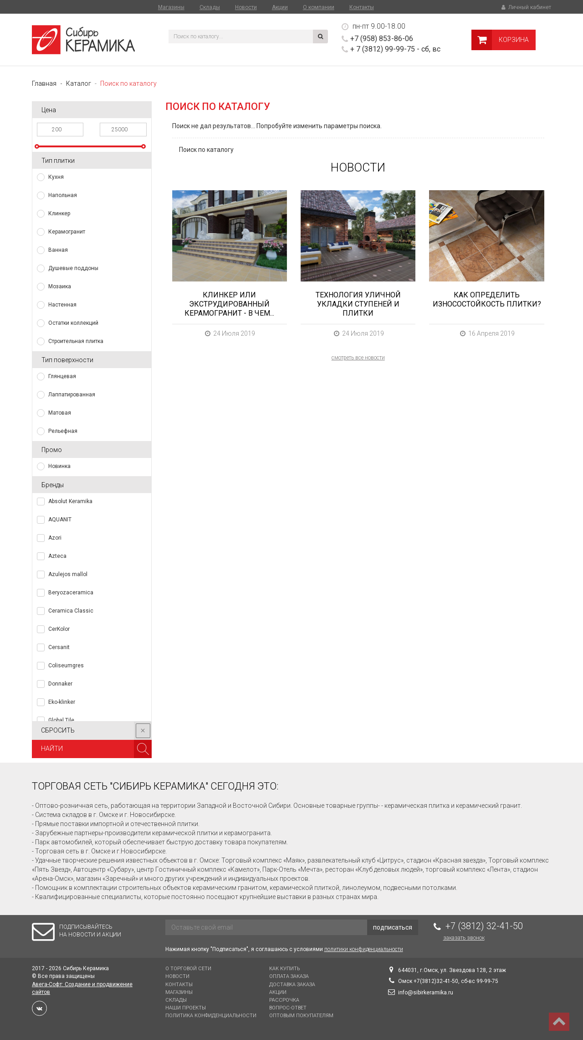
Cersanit (59, 647)
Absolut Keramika (70, 501)
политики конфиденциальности (363, 949)
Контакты (361, 7)
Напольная (62, 195)
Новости (246, 7)
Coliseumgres (66, 665)
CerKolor (59, 629)
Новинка (59, 466)
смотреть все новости (358, 357)
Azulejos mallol (67, 574)
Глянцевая (62, 376)
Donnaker (60, 684)
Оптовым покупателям (301, 1016)
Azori (54, 538)
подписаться (392, 927)
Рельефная (62, 431)
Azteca (57, 556)
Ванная (58, 250)
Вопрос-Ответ (288, 1008)
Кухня (56, 177)
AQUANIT (60, 519)
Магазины (171, 7)
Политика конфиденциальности (210, 1016)
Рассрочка (284, 1000)
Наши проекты (185, 1008)
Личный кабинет (525, 7)
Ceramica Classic (70, 611)
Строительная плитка (75, 341)
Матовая (59, 413)
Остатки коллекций (73, 323)
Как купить (284, 969)
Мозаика (59, 286)
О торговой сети (188, 969)
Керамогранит (66, 232)
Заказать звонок (464, 938)
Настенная (62, 305)
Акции (280, 7)
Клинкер (59, 213)
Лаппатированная (71, 394)
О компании (318, 7)
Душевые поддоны (73, 268)
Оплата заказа (289, 976)
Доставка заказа (292, 985)
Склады (209, 7)
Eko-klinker (61, 702)
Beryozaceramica (70, 592)
